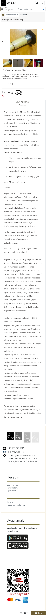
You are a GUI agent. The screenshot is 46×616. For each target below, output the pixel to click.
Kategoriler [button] (11, 14)
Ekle (38, 613)
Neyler (23, 14)
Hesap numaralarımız (16, 505)
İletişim (10, 502)
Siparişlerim (12, 490)
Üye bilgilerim (12, 485)
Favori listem (12, 488)
